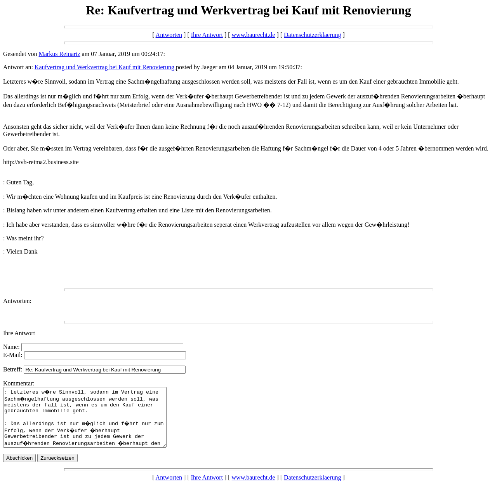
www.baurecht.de (253, 35)
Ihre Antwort (207, 35)
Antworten (169, 35)
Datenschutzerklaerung (312, 35)
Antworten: (17, 301)
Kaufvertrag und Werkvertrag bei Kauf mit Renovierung (105, 67)
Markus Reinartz (59, 54)
